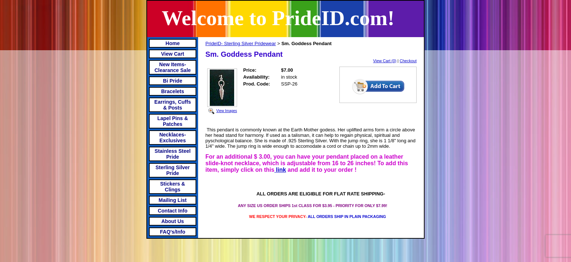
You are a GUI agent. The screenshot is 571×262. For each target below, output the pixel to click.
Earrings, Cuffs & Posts (172, 105)
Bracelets (172, 91)
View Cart (172, 54)
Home (173, 43)
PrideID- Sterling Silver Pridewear (240, 43)
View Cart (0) (385, 61)
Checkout (408, 61)
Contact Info (173, 211)
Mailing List (173, 200)
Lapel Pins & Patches (172, 121)
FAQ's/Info (172, 232)
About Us (172, 221)
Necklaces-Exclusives (172, 137)
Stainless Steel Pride (173, 154)
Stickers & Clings (172, 186)
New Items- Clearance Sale (172, 67)
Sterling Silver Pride (172, 170)
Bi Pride (172, 81)
